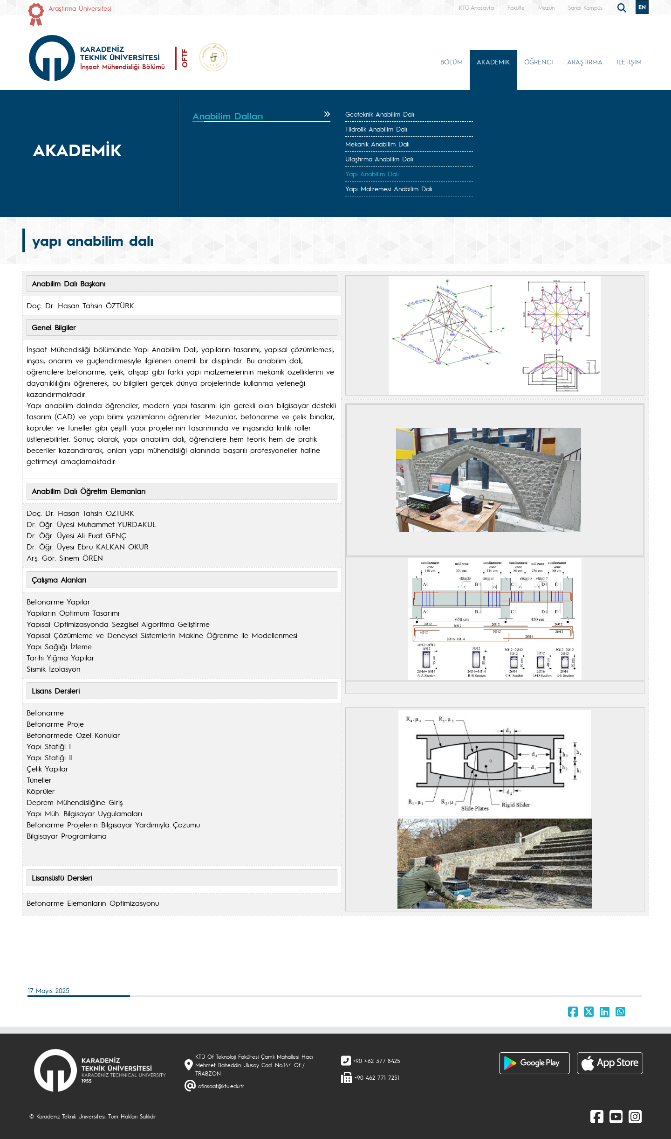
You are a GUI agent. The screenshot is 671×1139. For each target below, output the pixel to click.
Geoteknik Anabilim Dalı (379, 114)
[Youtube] (616, 1116)
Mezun (546, 7)
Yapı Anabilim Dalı (372, 173)
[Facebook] (596, 1116)
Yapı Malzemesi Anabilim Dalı (388, 188)
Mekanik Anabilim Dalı (377, 143)
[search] (623, 7)
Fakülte (516, 7)
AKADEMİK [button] (493, 61)
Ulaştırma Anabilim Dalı (379, 158)
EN (642, 7)
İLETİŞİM (629, 61)
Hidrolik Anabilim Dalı (376, 129)
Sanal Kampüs (585, 7)
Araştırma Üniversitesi (79, 8)
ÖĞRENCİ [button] (538, 61)
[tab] (261, 116)
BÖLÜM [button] (451, 61)
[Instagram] (635, 1116)
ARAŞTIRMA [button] (585, 61)
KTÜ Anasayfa (476, 7)
